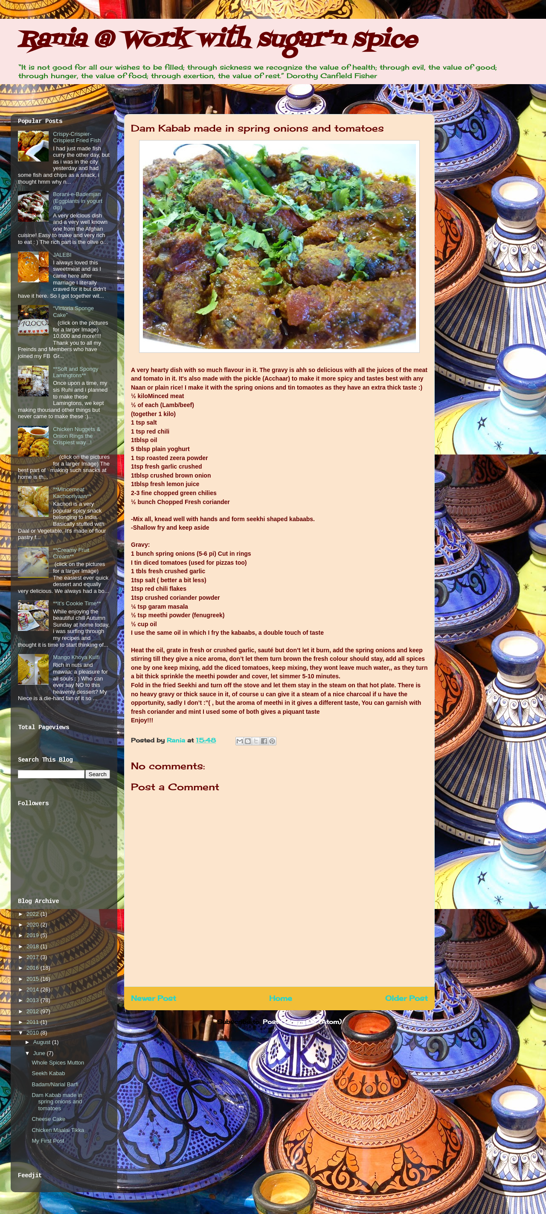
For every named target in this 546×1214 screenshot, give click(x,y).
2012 (33, 1011)
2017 (33, 957)
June (40, 1053)
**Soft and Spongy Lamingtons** (75, 372)
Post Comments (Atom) (302, 1021)
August (42, 1042)
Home (280, 998)
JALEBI (62, 255)
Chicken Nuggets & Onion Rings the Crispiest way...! (76, 436)
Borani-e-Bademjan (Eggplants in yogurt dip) (77, 201)
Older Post (406, 998)
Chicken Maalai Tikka (58, 1130)
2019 (33, 935)
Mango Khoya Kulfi (76, 657)
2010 (33, 1032)
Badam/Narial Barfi (55, 1084)
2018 (33, 946)
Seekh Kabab (48, 1073)
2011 (33, 1022)
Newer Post (153, 998)
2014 (33, 989)
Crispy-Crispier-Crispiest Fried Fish (77, 137)
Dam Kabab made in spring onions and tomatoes (57, 1101)
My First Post (48, 1141)
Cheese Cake (48, 1119)
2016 (33, 968)
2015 (33, 979)
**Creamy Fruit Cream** (71, 553)
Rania (177, 740)
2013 (33, 1000)
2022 (33, 914)
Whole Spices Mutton (58, 1062)
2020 (33, 924)
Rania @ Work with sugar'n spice (217, 40)
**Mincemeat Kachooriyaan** (72, 492)
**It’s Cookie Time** (77, 603)
